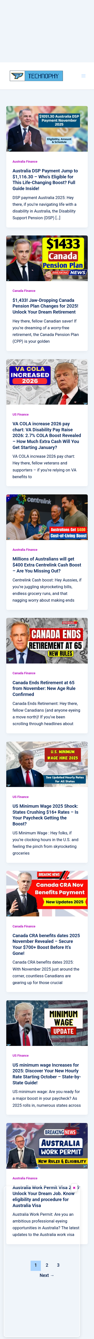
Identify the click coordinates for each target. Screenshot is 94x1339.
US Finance (21, 414)
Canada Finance (24, 291)
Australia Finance (25, 161)
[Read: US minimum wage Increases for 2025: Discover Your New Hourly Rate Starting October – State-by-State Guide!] (46, 1022)
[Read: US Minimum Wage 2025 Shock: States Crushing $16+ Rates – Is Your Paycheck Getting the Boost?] (46, 764)
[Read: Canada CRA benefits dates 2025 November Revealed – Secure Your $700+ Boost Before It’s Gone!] (46, 893)
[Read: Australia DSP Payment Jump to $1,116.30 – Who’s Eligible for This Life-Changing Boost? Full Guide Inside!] (46, 128)
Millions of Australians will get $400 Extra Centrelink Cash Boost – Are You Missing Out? (47, 564)
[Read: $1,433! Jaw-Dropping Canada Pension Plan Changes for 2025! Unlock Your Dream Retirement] (46, 258)
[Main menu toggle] (83, 76)
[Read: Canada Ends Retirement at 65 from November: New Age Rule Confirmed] (46, 640)
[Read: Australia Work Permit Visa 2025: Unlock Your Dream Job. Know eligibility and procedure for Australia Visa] (46, 1145)
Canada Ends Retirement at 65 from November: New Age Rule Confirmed (44, 688)
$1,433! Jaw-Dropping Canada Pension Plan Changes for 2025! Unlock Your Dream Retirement (45, 306)
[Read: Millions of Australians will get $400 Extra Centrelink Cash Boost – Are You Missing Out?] (46, 517)
